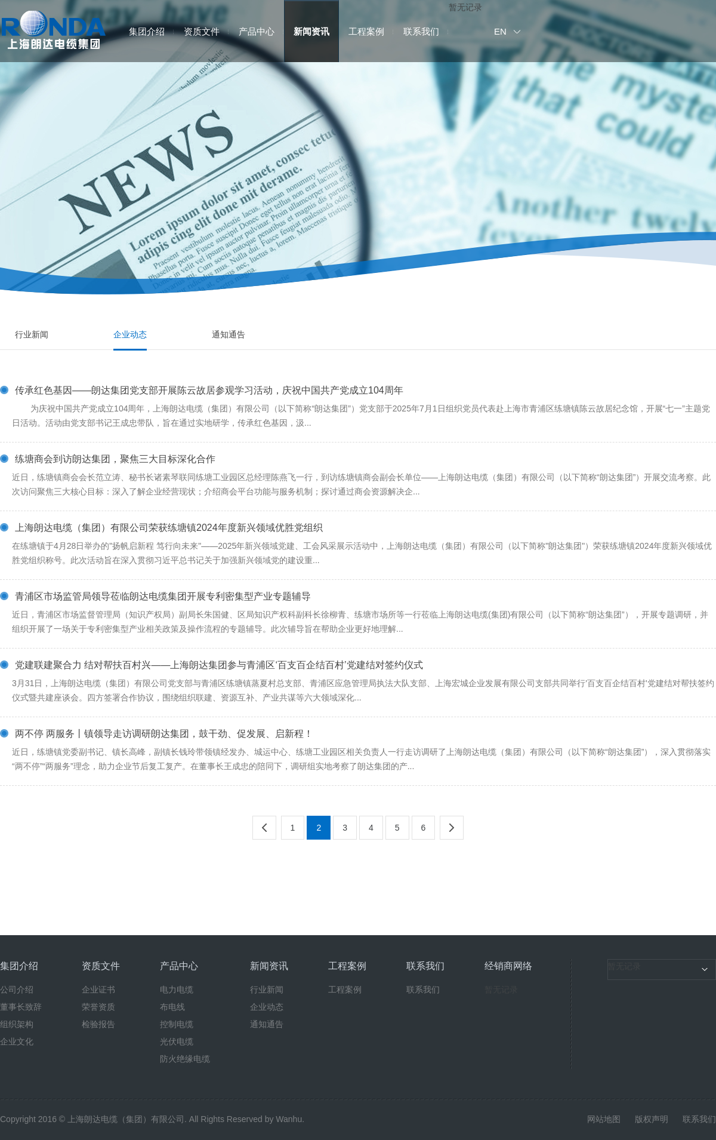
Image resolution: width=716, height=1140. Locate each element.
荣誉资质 (98, 1007)
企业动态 (130, 334)
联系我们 (421, 31)
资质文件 (202, 31)
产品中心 (256, 31)
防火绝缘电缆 (185, 1059)
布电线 (172, 1007)
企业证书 (98, 989)
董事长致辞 (21, 1007)
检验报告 (98, 1024)
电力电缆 (176, 989)
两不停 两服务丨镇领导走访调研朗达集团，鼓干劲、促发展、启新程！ (164, 734)
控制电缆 (176, 1024)
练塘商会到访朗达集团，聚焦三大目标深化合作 (115, 459)
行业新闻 (31, 334)
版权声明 (651, 1119)
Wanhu (289, 1119)
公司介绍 (16, 989)
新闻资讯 (311, 31)
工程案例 (366, 31)
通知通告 (228, 334)
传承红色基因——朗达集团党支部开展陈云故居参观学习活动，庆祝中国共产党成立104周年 (209, 390)
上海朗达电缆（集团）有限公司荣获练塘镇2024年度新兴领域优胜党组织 (169, 528)
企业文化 (16, 1041)
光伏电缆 (176, 1041)
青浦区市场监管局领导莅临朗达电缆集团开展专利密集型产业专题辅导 (163, 596)
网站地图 (604, 1119)
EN (500, 31)
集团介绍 (147, 31)
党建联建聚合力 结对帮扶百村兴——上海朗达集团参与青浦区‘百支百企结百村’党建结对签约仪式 (219, 665)
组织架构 (16, 1024)
